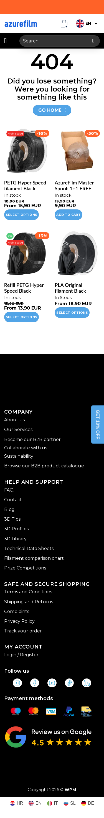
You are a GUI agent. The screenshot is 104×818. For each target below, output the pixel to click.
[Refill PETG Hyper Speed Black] (26, 253)
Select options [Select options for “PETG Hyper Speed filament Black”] (21, 215)
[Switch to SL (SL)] (69, 803)
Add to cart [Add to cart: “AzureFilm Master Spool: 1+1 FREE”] (68, 215)
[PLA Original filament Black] (77, 253)
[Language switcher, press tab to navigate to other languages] (86, 23)
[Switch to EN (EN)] (35, 803)
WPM (70, 789)
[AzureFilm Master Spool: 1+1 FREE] (77, 151)
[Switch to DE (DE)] (87, 803)
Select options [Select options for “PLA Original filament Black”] (72, 313)
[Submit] (93, 41)
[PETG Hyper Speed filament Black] (26, 151)
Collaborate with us (25, 447)
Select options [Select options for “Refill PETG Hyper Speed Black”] (21, 317)
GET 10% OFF (97, 424)
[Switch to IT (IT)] (52, 803)
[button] (7, 41)
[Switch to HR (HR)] (16, 803)
